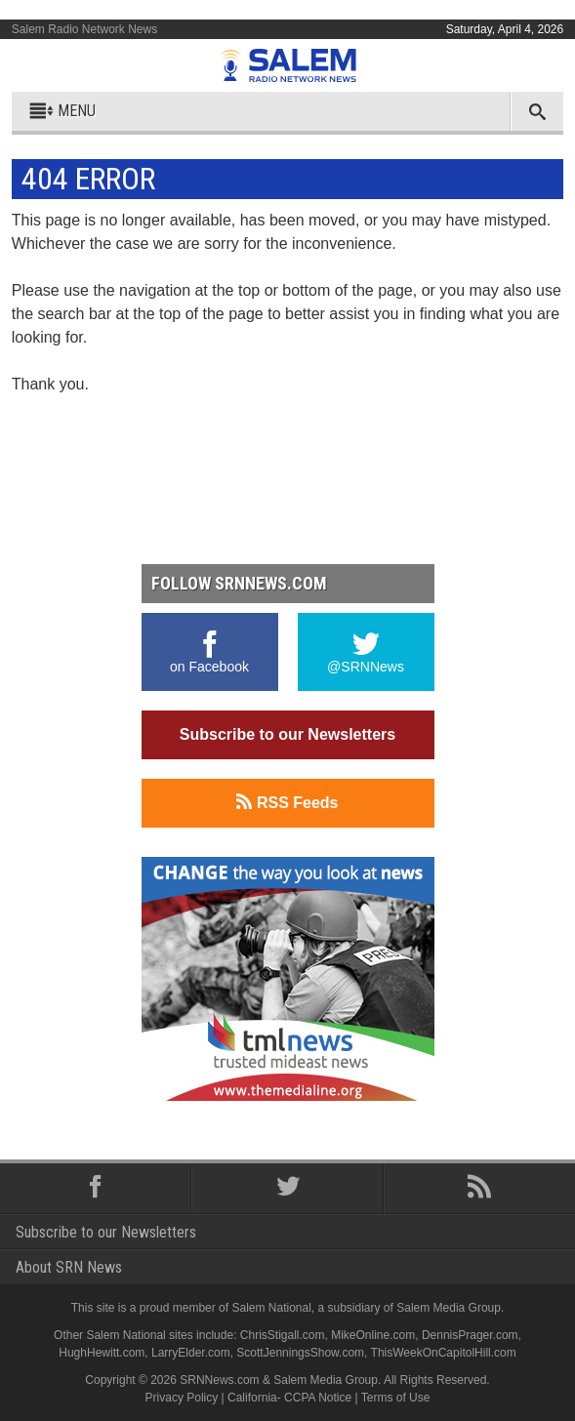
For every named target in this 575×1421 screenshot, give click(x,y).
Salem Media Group (448, 1308)
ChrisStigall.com (282, 1335)
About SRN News (69, 1267)
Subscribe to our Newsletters (287, 734)
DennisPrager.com (470, 1335)
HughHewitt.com (101, 1353)
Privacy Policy (182, 1397)
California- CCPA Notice (289, 1397)
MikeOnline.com (373, 1335)
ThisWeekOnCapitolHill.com (443, 1353)
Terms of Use (396, 1397)
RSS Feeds (287, 802)
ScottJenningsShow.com (300, 1353)
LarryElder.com (190, 1353)
